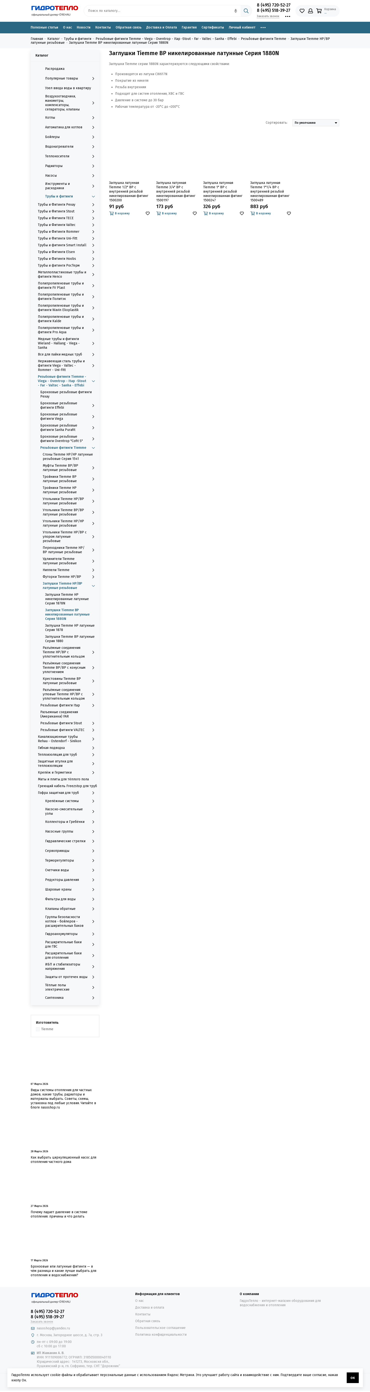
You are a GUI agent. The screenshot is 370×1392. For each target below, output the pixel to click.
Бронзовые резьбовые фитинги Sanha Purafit (68, 427)
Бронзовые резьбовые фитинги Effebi (68, 405)
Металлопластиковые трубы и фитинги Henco (67, 274)
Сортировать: (276, 123)
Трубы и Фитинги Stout (67, 211)
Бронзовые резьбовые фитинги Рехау (66, 394)
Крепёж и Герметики (67, 772)
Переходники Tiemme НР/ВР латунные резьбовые (70, 550)
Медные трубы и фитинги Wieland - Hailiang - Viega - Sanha (67, 343)
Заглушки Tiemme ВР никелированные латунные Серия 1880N (67, 614)
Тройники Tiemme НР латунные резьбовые (70, 490)
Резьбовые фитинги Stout (68, 723)
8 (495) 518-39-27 (273, 10)
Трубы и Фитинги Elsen (67, 252)
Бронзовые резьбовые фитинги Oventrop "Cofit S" (68, 439)
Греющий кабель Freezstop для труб (67, 786)
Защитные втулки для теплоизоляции (67, 763)
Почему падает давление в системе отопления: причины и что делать (59, 1214)
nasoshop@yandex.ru (53, 1328)
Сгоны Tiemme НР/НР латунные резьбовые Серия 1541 (68, 456)
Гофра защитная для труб (67, 793)
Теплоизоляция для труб (67, 755)
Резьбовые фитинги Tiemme (68, 448)
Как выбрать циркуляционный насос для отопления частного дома (63, 1159)
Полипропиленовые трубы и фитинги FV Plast (67, 285)
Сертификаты (213, 27)
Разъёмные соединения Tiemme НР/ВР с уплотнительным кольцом (70, 652)
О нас (67, 27)
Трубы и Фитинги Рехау (67, 205)
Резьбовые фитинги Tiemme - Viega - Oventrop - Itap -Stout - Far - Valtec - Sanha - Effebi (67, 381)
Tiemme (47, 1029)
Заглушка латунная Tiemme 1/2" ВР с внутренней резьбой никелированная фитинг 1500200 (128, 191)
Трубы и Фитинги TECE (67, 218)
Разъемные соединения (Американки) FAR (59, 714)
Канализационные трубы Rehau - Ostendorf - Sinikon (67, 739)
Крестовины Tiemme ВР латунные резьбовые (70, 681)
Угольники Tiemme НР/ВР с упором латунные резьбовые (70, 536)
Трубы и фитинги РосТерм (67, 265)
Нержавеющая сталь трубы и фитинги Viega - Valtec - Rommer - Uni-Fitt (67, 365)
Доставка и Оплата (161, 27)
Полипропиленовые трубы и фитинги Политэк (67, 296)
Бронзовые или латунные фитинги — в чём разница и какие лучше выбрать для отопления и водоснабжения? (63, 1270)
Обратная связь (128, 27)
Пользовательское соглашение (160, 1328)
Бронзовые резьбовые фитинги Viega (68, 416)
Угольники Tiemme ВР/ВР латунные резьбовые (70, 512)
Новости (84, 27)
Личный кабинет (242, 27)
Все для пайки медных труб (67, 354)
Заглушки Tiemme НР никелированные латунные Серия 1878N (67, 599)
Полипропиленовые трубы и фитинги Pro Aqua (67, 330)
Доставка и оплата (149, 1307)
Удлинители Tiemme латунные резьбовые (70, 561)
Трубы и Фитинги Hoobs (67, 259)
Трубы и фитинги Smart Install (67, 245)
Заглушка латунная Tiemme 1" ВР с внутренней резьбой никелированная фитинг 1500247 (222, 191)
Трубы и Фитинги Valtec (67, 225)
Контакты (103, 27)
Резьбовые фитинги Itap (68, 705)
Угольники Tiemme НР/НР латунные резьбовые (70, 523)
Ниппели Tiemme (70, 570)
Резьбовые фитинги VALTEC (68, 730)
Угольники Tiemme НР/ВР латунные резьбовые (70, 501)
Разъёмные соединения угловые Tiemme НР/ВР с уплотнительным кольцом (70, 694)
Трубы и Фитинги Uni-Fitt (67, 238)
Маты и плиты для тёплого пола (63, 779)
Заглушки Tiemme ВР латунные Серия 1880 (70, 639)
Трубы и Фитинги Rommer (67, 232)
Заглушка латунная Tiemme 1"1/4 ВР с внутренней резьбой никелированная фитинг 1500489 (269, 191)
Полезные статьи (44, 27)
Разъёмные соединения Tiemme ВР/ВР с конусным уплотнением (70, 667)
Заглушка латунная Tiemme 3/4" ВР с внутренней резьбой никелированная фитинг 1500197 (175, 191)
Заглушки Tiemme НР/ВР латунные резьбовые (70, 585)
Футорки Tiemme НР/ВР (70, 577)
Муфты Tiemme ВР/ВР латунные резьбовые (70, 468)
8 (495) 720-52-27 (274, 5)
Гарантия (189, 27)
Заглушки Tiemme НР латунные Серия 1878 (70, 628)
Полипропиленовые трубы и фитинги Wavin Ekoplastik (67, 308)
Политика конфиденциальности (161, 1335)
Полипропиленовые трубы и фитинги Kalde (67, 319)
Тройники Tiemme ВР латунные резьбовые (70, 479)
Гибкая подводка (67, 748)
